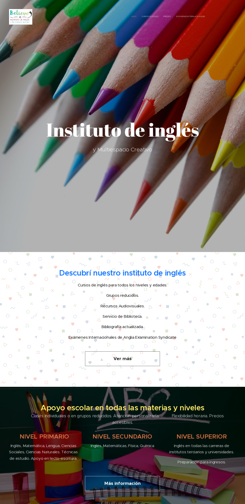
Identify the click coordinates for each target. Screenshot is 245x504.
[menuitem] (190, 16)
